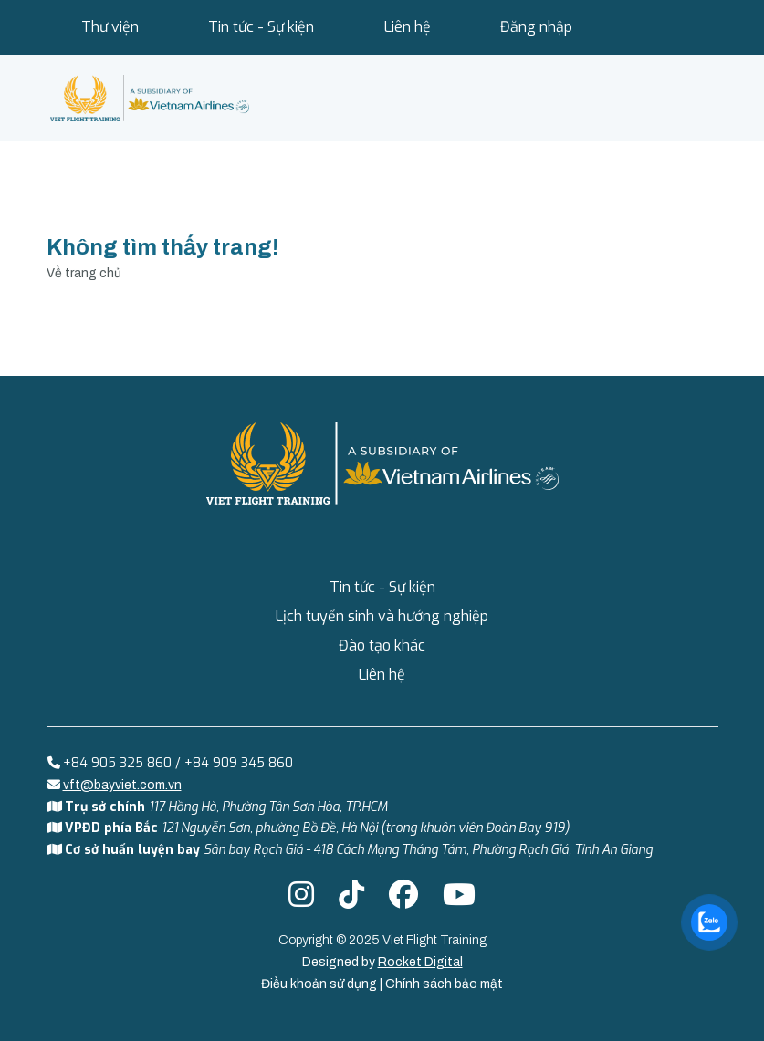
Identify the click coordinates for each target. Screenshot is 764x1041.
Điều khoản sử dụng (320, 984)
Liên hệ (407, 26)
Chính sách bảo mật (444, 984)
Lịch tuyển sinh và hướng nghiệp (382, 616)
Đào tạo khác (382, 645)
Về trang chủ (84, 273)
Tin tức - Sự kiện (261, 26)
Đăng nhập (536, 26)
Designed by (382, 962)
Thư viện (110, 26)
